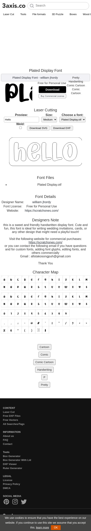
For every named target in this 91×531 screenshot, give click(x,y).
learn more (42, 527)
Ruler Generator (12, 468)
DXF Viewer (10, 464)
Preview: (21, 115)
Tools (23, 14)
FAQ (5, 439)
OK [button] (56, 527)
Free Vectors (10, 419)
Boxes (73, 14)
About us (8, 436)
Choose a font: (72, 115)
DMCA (6, 488)
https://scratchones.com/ (42, 210)
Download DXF (62, 128)
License (7, 480)
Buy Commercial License (52, 96)
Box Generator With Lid (17, 460)
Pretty (76, 77)
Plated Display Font (25, 77)
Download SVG (38, 128)
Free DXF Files (11, 415)
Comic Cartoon (76, 85)
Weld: (20, 124)
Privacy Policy (11, 484)
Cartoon (76, 93)
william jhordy (49, 77)
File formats (39, 14)
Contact (7, 443)
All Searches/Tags (13, 424)
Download (53, 89)
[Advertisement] (45, 43)
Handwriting (76, 81)
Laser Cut (8, 14)
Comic (76, 89)
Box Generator (11, 456)
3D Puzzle (57, 14)
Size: (49, 115)
